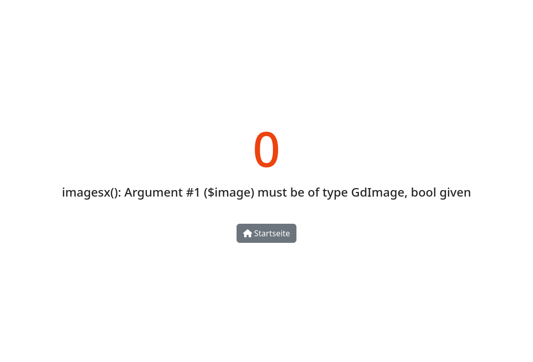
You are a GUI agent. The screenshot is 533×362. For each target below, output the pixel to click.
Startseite (266, 233)
